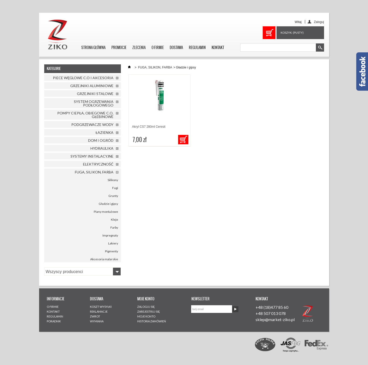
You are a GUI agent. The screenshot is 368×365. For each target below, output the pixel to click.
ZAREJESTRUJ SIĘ (148, 311)
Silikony (113, 180)
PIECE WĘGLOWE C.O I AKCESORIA (83, 78)
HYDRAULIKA (101, 148)
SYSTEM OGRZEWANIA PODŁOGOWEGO (93, 103)
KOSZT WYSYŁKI (101, 306)
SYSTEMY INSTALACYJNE (92, 156)
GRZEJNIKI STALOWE (95, 93)
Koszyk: (292, 32)
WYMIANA (96, 321)
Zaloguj (319, 21)
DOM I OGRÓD (100, 140)
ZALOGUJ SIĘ (146, 306)
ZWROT (95, 316)
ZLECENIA (139, 47)
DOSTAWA (176, 47)
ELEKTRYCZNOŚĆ (98, 164)
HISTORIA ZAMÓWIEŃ (151, 321)
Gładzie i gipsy (108, 204)
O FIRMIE (158, 47)
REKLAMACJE (99, 311)
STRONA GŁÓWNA (93, 47)
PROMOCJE (118, 47)
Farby (114, 227)
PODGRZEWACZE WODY (92, 124)
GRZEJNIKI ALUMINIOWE (91, 86)
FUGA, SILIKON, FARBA (94, 172)
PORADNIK (54, 321)
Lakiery (113, 243)
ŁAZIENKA (104, 132)
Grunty (113, 196)
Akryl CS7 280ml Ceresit (149, 126)
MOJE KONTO (146, 316)
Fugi (115, 188)
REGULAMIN (197, 47)
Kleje (114, 219)
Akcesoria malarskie (104, 259)
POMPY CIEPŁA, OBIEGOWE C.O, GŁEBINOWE (85, 115)
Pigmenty (111, 251)
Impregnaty (110, 235)
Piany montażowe (106, 212)
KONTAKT (218, 47)
